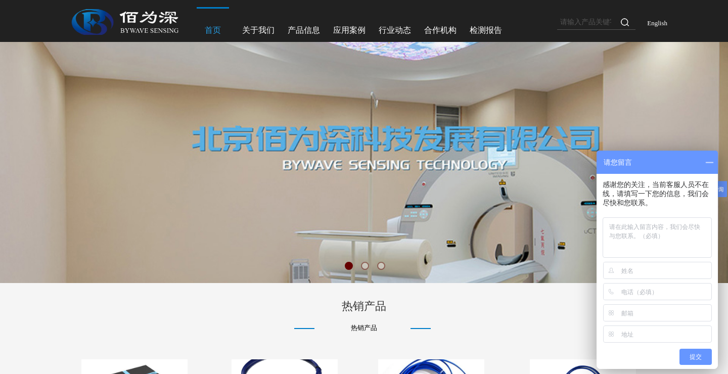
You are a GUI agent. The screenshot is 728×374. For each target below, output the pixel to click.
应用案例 (349, 30)
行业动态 (395, 30)
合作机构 (440, 30)
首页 (213, 30)
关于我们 (258, 30)
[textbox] (585, 22)
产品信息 (304, 30)
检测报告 (486, 30)
